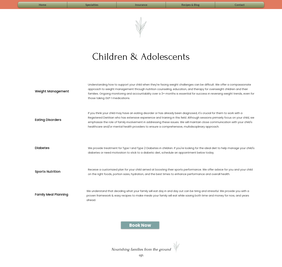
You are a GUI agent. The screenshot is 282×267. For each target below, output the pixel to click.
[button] (91, 5)
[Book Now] (140, 225)
